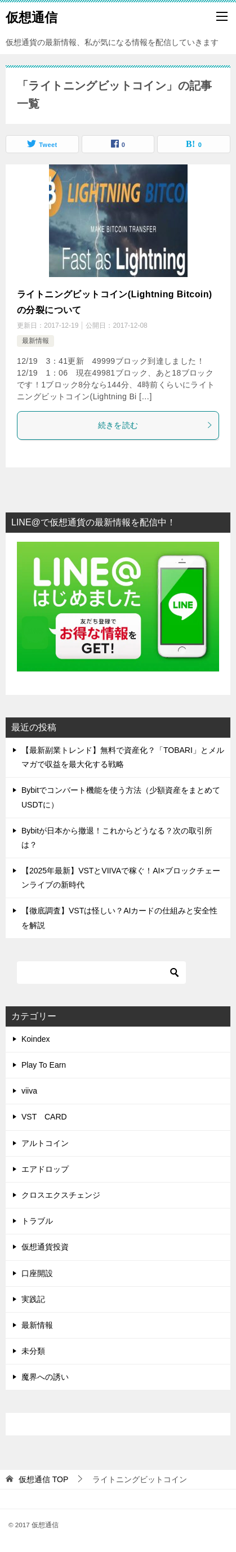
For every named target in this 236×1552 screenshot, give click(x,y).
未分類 (33, 1350)
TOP (43, 1479)
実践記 (33, 1299)
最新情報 (35, 341)
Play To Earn (43, 1064)
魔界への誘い (45, 1376)
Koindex (35, 1038)
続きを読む (155, 425)
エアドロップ (45, 1169)
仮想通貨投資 (45, 1246)
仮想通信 (31, 16)
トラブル (37, 1220)
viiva (29, 1090)
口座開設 (37, 1273)
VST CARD (44, 1116)
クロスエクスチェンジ (60, 1194)
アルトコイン (45, 1143)
